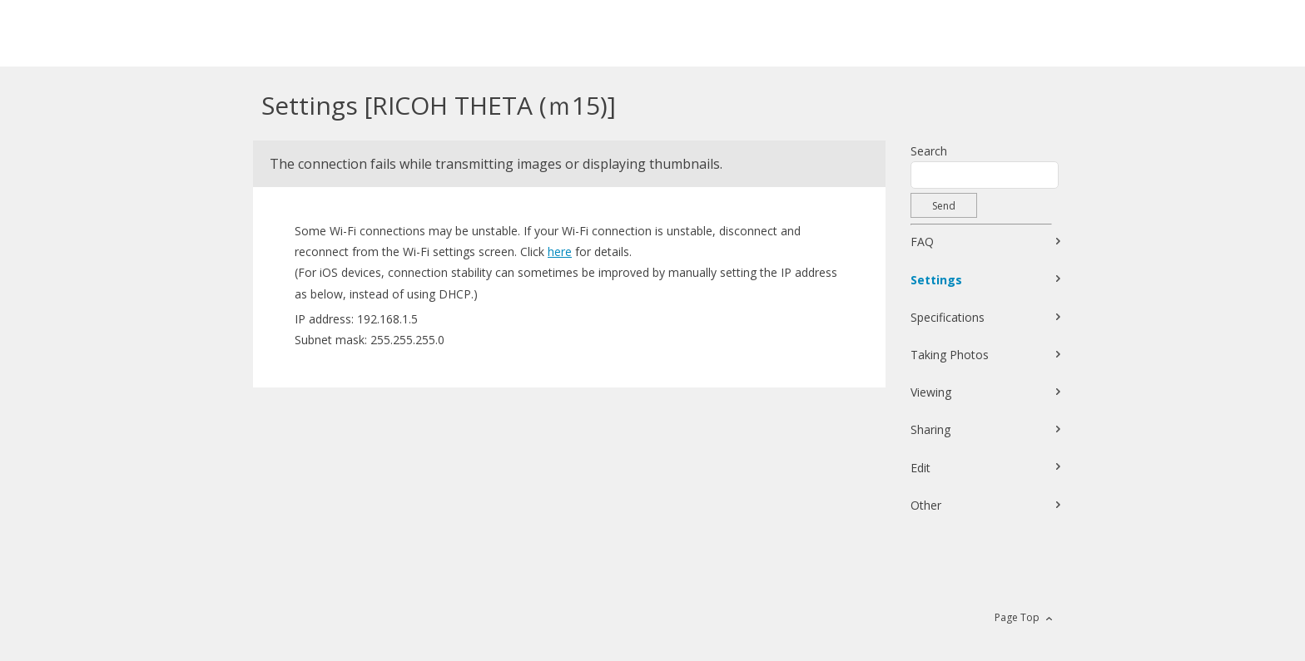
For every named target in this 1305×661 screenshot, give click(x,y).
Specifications (948, 317)
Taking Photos (950, 355)
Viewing (931, 392)
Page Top (1017, 617)
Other (926, 505)
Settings (936, 280)
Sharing (930, 429)
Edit (920, 468)
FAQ (922, 241)
